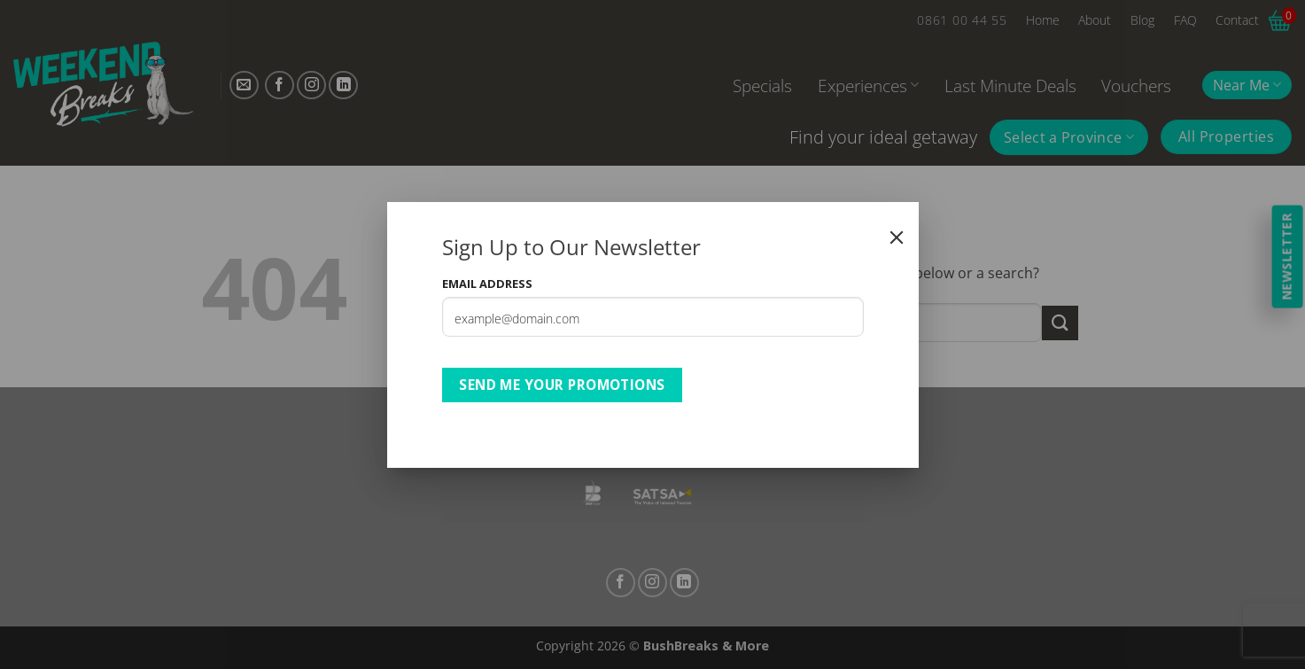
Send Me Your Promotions (562, 384)
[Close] (896, 237)
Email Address (487, 284)
